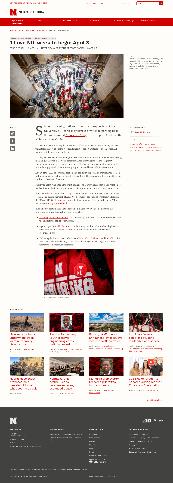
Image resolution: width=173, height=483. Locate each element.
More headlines (154, 400)
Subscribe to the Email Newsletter (26, 446)
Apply (95, 3)
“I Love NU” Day (75, 135)
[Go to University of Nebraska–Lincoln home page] (13, 12)
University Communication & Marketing (65, 434)
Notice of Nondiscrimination (140, 441)
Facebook (83, 238)
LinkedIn (109, 238)
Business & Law (70, 21)
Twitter (94, 238)
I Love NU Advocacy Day (140, 147)
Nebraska (13, 30)
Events (92, 441)
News (91, 452)
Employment (94, 438)
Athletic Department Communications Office (65, 439)
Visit (87, 3)
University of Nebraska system (142, 144)
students (146, 150)
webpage (61, 200)
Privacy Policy (134, 445)
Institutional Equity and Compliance (144, 438)
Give (102, 3)
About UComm (18, 439)
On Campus (94, 21)
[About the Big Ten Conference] (146, 421)
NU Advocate (64, 226)
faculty (133, 150)
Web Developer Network (70, 469)
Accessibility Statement (139, 434)
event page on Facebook (55, 203)
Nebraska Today (31, 12)
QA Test (85, 469)
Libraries (92, 445)
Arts (39, 21)
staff (139, 150)
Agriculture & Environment (17, 22)
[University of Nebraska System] (158, 421)
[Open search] (149, 3)
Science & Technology (123, 21)
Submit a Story (18, 443)
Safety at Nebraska (137, 448)
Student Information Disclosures (142, 452)
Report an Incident (97, 461)
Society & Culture (147, 21)
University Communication (26, 30)
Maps (91, 448)
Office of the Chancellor (99, 456)
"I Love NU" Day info (141, 132)
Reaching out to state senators (53, 217)
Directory (93, 434)
